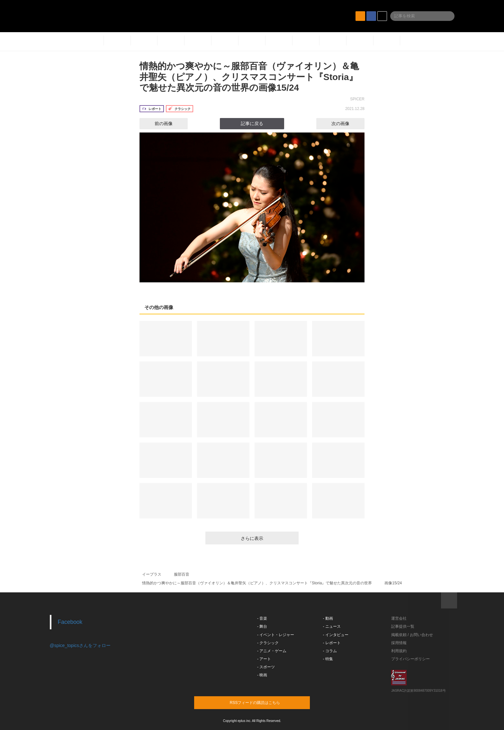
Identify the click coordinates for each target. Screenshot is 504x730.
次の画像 (346, 123)
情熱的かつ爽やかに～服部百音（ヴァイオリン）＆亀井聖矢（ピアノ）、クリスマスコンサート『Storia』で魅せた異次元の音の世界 (257, 583)
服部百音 (181, 574)
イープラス (151, 574)
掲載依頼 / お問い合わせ (412, 635)
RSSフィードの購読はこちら (264, 702)
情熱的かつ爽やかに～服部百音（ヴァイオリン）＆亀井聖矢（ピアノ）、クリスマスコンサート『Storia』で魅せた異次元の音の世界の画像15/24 (249, 77)
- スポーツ (266, 667)
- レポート (332, 643)
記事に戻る (252, 123)
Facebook (70, 622)
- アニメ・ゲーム (271, 651)
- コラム (330, 651)
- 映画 (262, 675)
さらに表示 (252, 538)
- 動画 (328, 618)
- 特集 (328, 659)
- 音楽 (262, 618)
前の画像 (158, 123)
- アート (264, 659)
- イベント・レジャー (275, 635)
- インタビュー (335, 635)
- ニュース (332, 626)
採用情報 (399, 643)
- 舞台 (262, 626)
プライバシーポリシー (410, 659)
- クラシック (268, 643)
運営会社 (399, 618)
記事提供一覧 (402, 626)
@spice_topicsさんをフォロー (80, 645)
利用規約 (399, 651)
